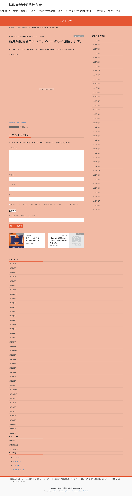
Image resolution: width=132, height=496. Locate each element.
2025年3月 (96, 58)
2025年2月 (96, 62)
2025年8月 (96, 45)
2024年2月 (96, 97)
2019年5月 (96, 210)
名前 (11, 175)
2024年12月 (97, 71)
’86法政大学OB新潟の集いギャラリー (66, 479)
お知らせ (38, 479)
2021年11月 (97, 171)
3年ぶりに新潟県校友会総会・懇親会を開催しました (58, 240)
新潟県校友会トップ (16, 479)
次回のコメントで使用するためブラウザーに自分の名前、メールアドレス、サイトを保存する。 (46, 204)
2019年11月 (97, 201)
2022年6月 (96, 140)
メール (12, 184)
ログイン (16, 457)
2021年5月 (96, 188)
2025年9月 (96, 40)
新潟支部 (12, 441)
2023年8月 (96, 105)
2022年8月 (96, 131)
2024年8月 (96, 84)
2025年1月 (96, 66)
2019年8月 (96, 205)
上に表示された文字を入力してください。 (24, 215)
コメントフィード (19, 465)
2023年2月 (96, 123)
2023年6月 (96, 114)
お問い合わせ (116, 479)
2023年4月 (96, 118)
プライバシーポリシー (17, 481)
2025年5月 (96, 53)
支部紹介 (29, 479)
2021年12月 (97, 166)
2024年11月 (97, 75)
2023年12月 (97, 101)
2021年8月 (96, 175)
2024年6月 (96, 92)
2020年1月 (96, 197)
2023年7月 (96, 110)
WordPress (54, 491)
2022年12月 (97, 127)
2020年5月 (96, 192)
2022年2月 (96, 157)
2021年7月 (96, 179)
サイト (11, 194)
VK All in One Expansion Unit (80, 491)
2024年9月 (96, 79)
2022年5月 (96, 144)
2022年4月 (96, 149)
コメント (13, 147)
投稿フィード (18, 461)
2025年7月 (96, 49)
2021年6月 (96, 184)
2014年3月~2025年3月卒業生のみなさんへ (95, 479)
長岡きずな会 (13, 449)
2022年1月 (96, 162)
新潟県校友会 (79, 36)
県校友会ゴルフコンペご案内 (17, 123)
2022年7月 (96, 136)
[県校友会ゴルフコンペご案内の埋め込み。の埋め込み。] (46, 89)
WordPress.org (18, 469)
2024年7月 (96, 88)
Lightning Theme (65, 491)
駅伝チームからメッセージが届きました (34, 239)
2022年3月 (96, 153)
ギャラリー (47, 479)
